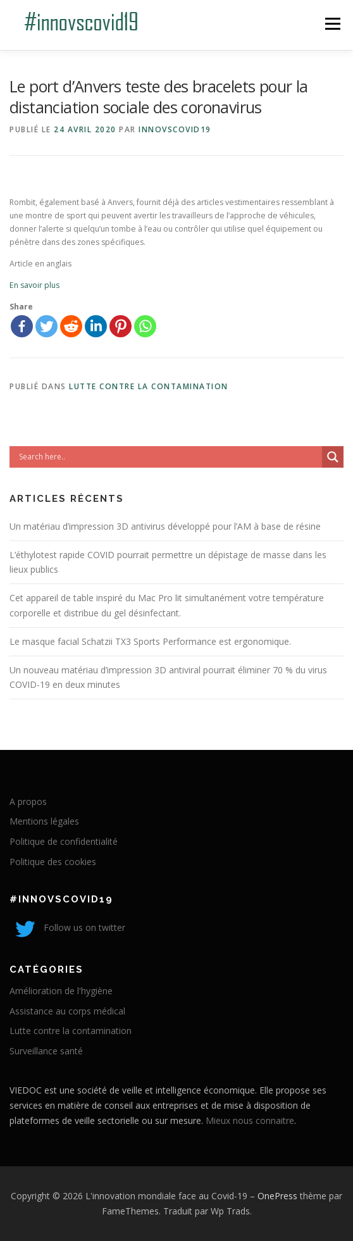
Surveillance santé (46, 1051)
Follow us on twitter (67, 927)
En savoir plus (34, 285)
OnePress (277, 1196)
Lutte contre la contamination (148, 386)
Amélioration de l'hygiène (61, 991)
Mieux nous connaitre (250, 1120)
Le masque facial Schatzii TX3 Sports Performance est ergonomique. (150, 641)
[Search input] (169, 457)
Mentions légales (44, 821)
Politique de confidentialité (63, 841)
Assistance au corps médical (67, 1011)
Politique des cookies (52, 862)
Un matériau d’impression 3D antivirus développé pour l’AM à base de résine (165, 526)
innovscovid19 (175, 129)
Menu (331, 23)
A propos (28, 801)
